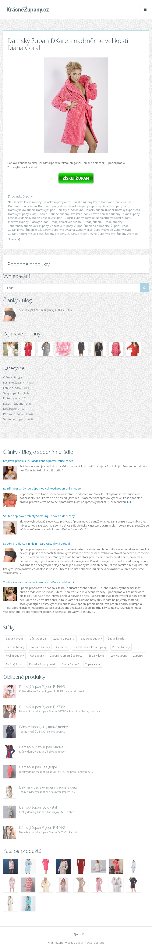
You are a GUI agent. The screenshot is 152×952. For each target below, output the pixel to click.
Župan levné (16, 230)
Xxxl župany (41, 226)
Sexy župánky (12, 393)
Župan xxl (32, 230)
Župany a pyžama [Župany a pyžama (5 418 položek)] (64, 638)
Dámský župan (45, 210)
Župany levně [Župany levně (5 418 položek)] (97, 655)
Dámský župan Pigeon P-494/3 (42, 686)
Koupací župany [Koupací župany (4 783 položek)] (40, 647)
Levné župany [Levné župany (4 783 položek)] (119, 655)
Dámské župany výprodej (84, 206)
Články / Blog (11, 377)
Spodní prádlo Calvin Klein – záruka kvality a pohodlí (36, 543)
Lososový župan (51, 218)
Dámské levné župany (27, 202)
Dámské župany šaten (22, 206)
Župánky (45, 230)
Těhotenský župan (20, 226)
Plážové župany (18, 222)
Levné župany (131, 214)
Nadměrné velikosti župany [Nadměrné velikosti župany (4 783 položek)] (90, 647)
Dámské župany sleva (52, 206)
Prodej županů (93, 222)
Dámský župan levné (70, 210)
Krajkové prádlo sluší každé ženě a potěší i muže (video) (38, 461)
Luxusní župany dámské (79, 218)
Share (14, 239)
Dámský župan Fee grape (38, 767)
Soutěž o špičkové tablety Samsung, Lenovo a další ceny (39, 516)
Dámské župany (22, 196)
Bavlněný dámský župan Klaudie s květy (48, 787)
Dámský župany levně (22, 214)
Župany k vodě (103, 230)
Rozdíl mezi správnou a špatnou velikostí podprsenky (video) (42, 488)
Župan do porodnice (97, 226)
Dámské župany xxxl (115, 206)
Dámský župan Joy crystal (38, 807)
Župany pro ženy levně (82, 234)
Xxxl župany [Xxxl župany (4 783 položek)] (37, 655)
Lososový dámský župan (24, 218)
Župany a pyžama (63, 230)
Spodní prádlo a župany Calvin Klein (45, 310)
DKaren (42, 214)
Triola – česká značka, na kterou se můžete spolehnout (38, 582)
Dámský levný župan (21, 210)
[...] (64, 470)
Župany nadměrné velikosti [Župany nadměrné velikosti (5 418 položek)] (66, 655)
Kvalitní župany (80, 214)
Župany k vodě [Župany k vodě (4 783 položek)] (15, 638)
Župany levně (122, 230)
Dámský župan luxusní (99, 210)
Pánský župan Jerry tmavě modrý (43, 726)
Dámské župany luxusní (116, 202)
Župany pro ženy (55, 234)
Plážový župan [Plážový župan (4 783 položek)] (14, 664)
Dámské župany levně (86, 202)
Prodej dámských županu (66, 222)
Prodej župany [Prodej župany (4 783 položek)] (121, 647)
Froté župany (11, 398)
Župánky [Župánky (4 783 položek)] (138, 655)
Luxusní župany (13, 403)
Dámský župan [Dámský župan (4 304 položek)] (38, 638)
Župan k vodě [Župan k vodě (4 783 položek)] (116, 638)
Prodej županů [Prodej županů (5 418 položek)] (70, 664)
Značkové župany (61, 226)
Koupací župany (59, 214)
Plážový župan (39, 222)
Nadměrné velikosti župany (113, 218)
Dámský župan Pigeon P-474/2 (42, 827)
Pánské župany (13, 414)
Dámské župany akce (56, 202)
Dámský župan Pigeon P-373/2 (42, 706)
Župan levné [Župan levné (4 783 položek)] (92, 664)
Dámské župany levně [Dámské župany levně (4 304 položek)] (42, 664)
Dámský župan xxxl (127, 210)
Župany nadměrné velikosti (25, 234)
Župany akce (84, 230)
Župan (78, 226)
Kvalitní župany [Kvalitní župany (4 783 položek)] (15, 655)
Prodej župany (113, 222)
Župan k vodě (119, 226)
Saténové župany (14, 419)
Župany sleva (106, 234)
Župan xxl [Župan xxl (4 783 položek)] (61, 647)
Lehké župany (12, 388)
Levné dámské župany (105, 214)
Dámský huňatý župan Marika (41, 747)
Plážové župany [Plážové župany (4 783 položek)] (15, 647)
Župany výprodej (127, 234)
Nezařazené (11, 409)
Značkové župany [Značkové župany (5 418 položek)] (91, 638)
